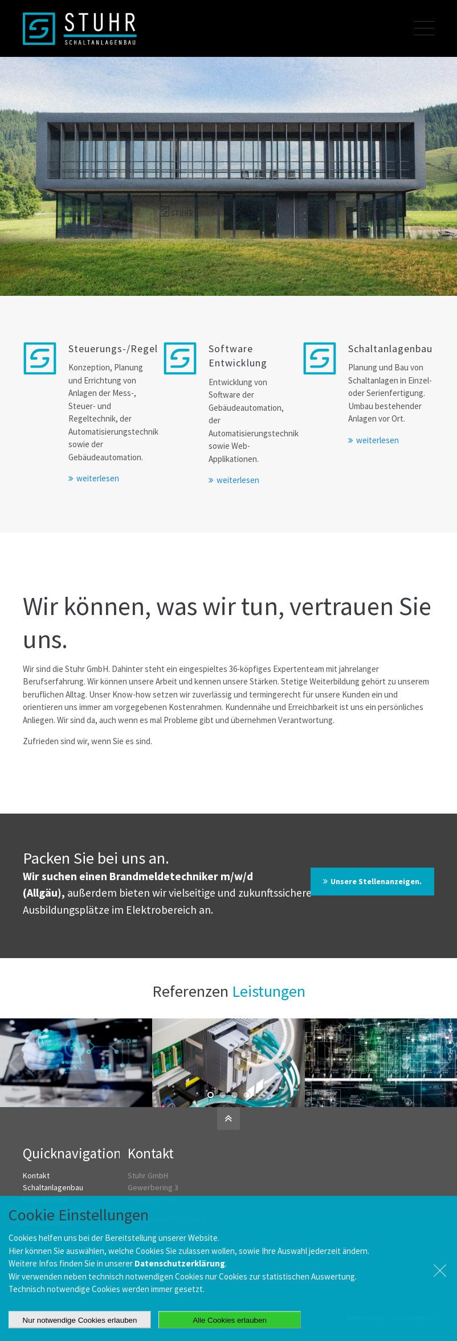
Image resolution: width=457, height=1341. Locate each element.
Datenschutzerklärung (179, 1291)
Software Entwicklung (59, 1211)
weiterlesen (97, 478)
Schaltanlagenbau (53, 1187)
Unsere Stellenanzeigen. (376, 881)
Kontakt (36, 1175)
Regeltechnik (45, 1199)
